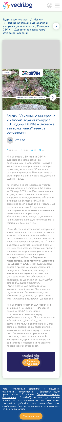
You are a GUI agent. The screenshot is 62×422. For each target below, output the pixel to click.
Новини (38, 19)
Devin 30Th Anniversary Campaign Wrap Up (31, 362)
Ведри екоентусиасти (15, 19)
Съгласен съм (31, 416)
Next (52, 97)
